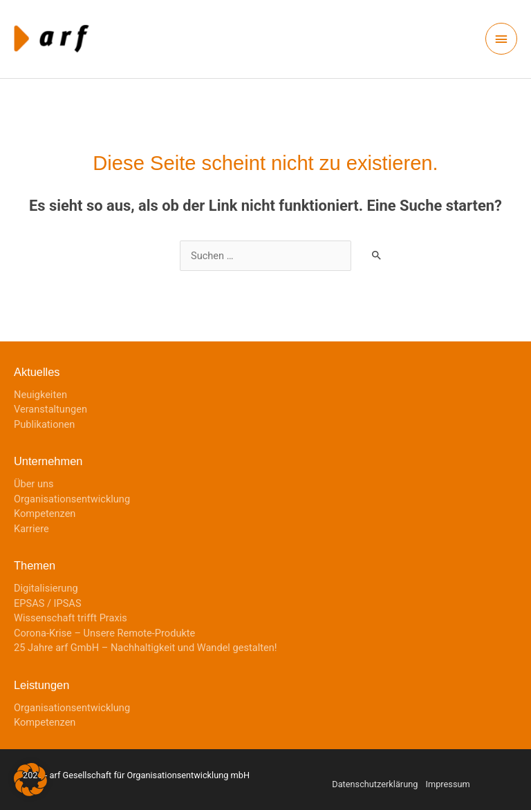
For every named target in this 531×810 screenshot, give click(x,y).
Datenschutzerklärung (375, 784)
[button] (30, 779)
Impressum (448, 784)
